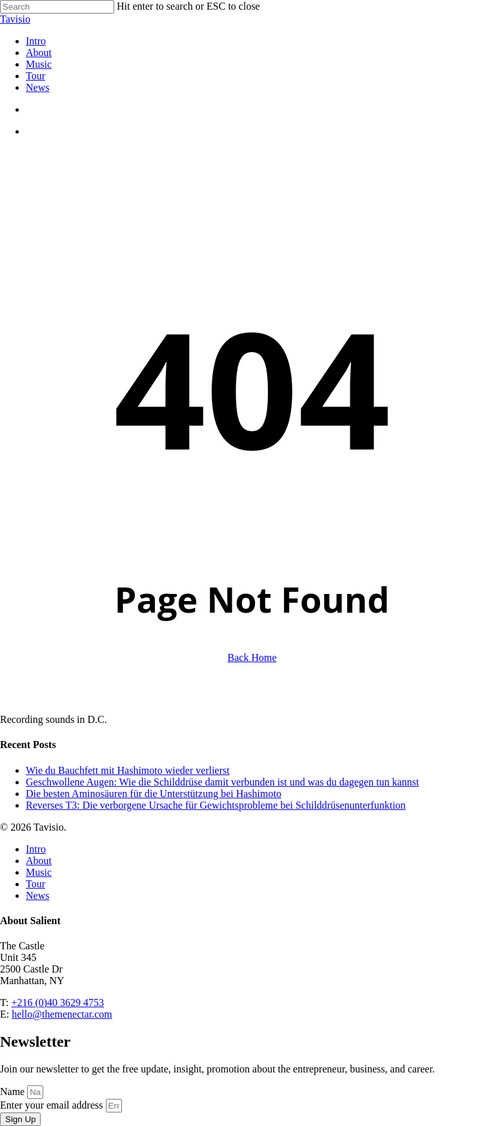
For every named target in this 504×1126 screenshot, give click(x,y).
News (37, 895)
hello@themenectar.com (62, 1014)
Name (13, 1091)
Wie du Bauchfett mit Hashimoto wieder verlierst (128, 770)
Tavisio (15, 19)
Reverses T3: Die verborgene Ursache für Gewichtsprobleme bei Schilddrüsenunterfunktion (216, 805)
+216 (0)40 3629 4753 (57, 1002)
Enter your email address (53, 1105)
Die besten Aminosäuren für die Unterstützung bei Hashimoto (153, 793)
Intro (36, 849)
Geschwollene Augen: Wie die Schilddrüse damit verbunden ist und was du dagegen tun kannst (222, 781)
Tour (35, 883)
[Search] (57, 7)
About (39, 860)
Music (39, 872)
